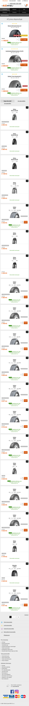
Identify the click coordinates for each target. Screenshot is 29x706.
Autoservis (24, 12)
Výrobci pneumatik (5, 648)
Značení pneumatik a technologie (8, 646)
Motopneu (14, 9)
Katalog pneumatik (6, 643)
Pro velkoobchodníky (6, 670)
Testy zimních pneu (6, 657)
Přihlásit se (25, 0)
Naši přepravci (5, 673)
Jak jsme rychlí (5, 671)
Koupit (23, 39)
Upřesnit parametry (5, 15)
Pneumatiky (5, 9)
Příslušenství (5, 12)
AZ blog (3, 642)
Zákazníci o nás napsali (7, 677)
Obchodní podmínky (6, 667)
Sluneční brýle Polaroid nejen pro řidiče (10, 651)
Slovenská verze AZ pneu (7, 675)
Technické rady (5, 645)
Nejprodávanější (7, 101)
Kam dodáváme (5, 678)
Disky (24, 9)
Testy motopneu (5, 660)
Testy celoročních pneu (6, 659)
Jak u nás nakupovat (6, 674)
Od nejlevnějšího (21, 101)
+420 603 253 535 (15, 3)
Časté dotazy (4, 668)
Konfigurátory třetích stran (7, 649)
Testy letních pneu (5, 656)
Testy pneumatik (12, 0)
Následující (26, 614)
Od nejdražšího (7, 103)
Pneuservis (14, 12)
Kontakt (19, 0)
